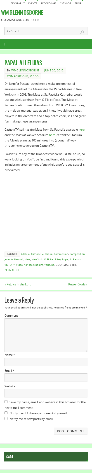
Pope (65, 259)
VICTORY (10, 264)
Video (34, 76)
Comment (11, 316)
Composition (77, 254)
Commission (61, 254)
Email (9, 371)
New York (37, 259)
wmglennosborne (25, 70)
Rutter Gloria (77, 284)
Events (32, 3)
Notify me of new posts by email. (31, 419)
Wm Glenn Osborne (22, 12)
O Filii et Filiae (52, 259)
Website (10, 386)
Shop (78, 3)
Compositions (17, 76)
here (81, 130)
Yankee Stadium (33, 264)
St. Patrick (75, 259)
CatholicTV (37, 254)
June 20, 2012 (54, 70)
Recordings (48, 3)
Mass (27, 259)
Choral (48, 254)
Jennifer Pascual (14, 259)
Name (10, 355)
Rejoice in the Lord (18, 284)
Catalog (65, 3)
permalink (12, 270)
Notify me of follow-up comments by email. (38, 413)
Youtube (49, 264)
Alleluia (25, 254)
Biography (18, 3)
